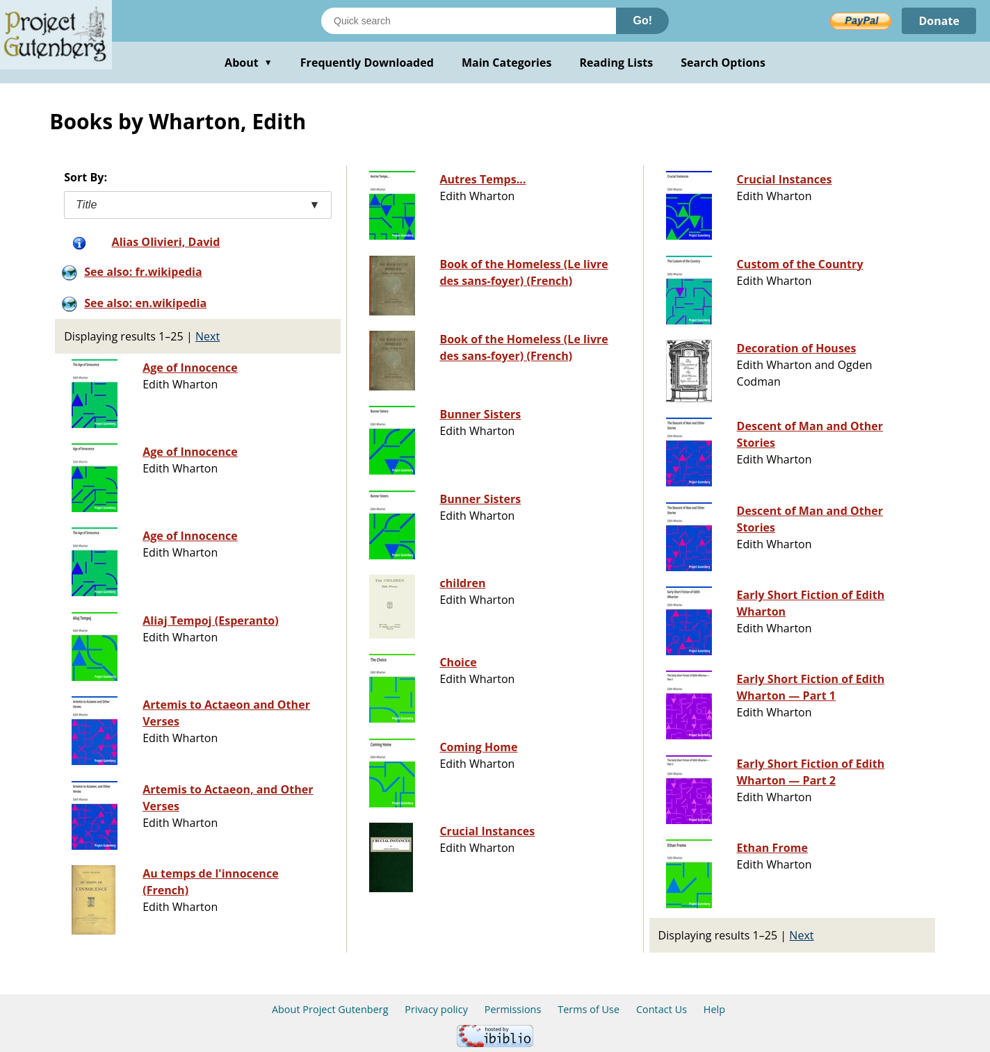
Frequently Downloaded (367, 62)
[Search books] (468, 21)
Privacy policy (436, 1009)
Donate (938, 20)
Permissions (513, 1009)
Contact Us (661, 1009)
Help (714, 1009)
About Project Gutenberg (330, 1009)
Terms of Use (588, 1009)
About (249, 62)
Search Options (723, 62)
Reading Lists (617, 62)
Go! (642, 20)
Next (207, 336)
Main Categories (507, 62)
